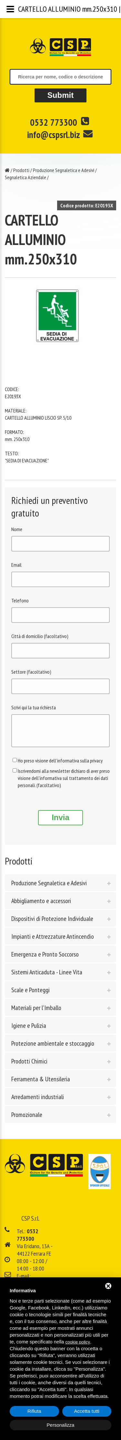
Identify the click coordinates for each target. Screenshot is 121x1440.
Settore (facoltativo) (31, 671)
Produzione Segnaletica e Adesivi (63, 170)
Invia (60, 822)
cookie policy (78, 1342)
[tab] (60, 887)
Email (16, 565)
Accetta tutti (86, 1411)
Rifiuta (34, 1411)
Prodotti (21, 170)
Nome (16, 529)
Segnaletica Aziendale (25, 177)
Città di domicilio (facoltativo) (39, 636)
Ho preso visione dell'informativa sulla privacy (60, 765)
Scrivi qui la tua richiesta (33, 707)
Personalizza (61, 1425)
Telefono (20, 600)
